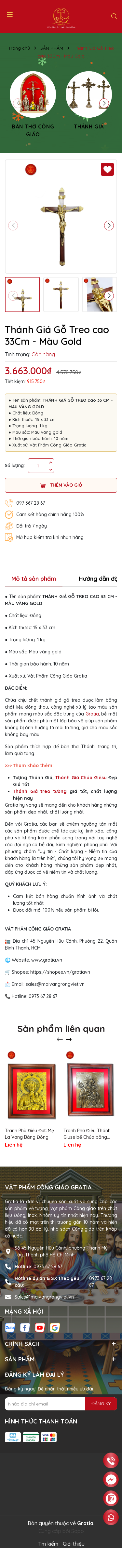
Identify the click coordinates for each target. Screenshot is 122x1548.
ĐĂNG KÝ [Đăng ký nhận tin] (101, 1403)
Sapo (77, 1531)
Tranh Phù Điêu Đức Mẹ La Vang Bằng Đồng (29, 1134)
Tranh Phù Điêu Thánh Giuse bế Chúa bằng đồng (87, 1134)
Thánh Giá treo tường (40, 791)
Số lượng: (15, 465)
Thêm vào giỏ (61, 485)
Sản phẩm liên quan (61, 1028)
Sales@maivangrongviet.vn (44, 1297)
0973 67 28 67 (48, 1267)
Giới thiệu (74, 1543)
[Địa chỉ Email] (61, 1403)
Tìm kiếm (48, 1543)
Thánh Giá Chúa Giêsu (80, 778)
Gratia (92, 714)
